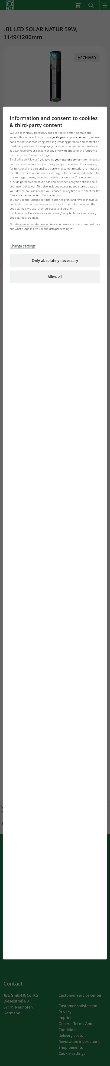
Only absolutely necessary (55, 260)
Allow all (55, 276)
